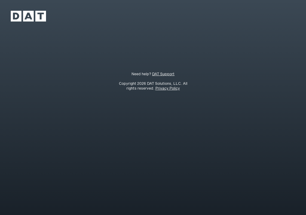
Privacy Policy (167, 88)
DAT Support (163, 74)
